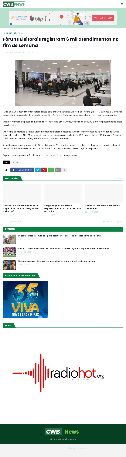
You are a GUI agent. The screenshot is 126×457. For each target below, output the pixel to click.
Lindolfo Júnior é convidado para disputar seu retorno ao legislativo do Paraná (21, 208)
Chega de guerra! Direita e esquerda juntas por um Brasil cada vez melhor (63, 208)
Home (42, 452)
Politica (21, 32)
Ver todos (118, 178)
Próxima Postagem (112, 221)
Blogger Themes (59, 448)
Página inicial (9, 32)
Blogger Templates (77, 448)
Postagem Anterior (13, 221)
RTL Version (82, 452)
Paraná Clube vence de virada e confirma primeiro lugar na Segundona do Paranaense (63, 248)
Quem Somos (55, 452)
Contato (69, 452)
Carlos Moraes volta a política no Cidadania (102, 207)
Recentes (10, 229)
